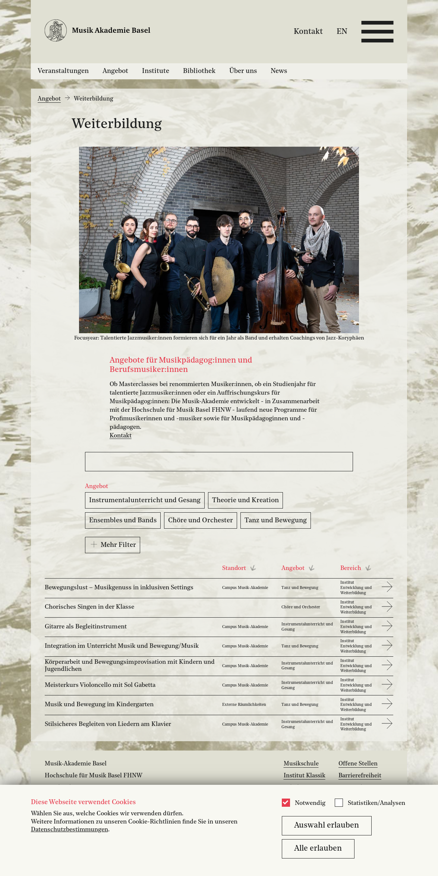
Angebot (115, 71)
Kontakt (308, 31)
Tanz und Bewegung (276, 520)
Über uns (243, 71)
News (279, 71)
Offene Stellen (358, 764)
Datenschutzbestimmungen (69, 830)
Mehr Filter (112, 544)
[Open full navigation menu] (377, 31)
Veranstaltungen (63, 71)
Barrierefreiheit (359, 776)
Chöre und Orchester (200, 520)
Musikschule (301, 764)
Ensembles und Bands (123, 520)
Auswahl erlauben (326, 825)
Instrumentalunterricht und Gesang (145, 500)
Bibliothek (199, 71)
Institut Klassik (304, 776)
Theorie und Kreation (245, 500)
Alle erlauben (318, 849)
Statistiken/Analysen (376, 803)
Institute (155, 71)
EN (342, 31)
